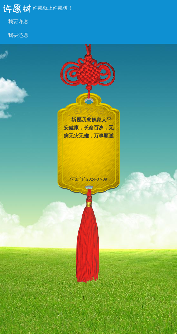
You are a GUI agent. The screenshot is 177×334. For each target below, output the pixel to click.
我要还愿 (18, 35)
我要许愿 (18, 21)
